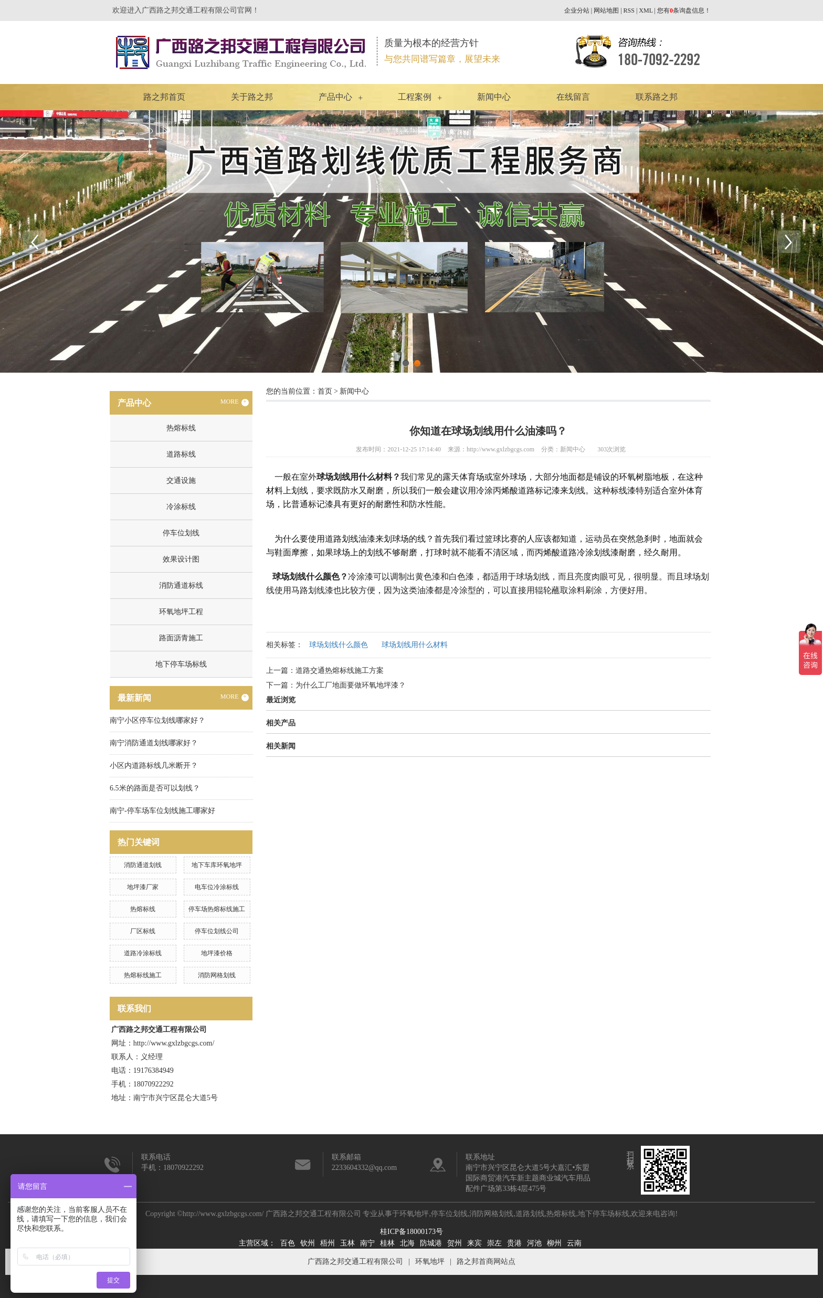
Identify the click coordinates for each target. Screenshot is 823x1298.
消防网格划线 (217, 975)
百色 (287, 1243)
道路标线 (181, 454)
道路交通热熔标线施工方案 (340, 670)
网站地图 (606, 10)
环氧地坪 (414, 1214)
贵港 (514, 1243)
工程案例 (414, 96)
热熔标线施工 (143, 975)
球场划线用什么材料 (415, 645)
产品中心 (335, 96)
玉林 (347, 1243)
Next (789, 241)
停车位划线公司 (217, 931)
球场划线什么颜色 (338, 645)
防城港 (431, 1243)
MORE (234, 402)
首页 (325, 391)
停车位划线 (181, 533)
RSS (629, 10)
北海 (407, 1243)
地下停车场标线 (181, 664)
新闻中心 (494, 96)
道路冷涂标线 (143, 953)
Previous (34, 241)
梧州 (327, 1243)
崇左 (494, 1243)
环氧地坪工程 (181, 612)
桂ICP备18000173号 (411, 1232)
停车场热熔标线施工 (216, 909)
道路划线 (530, 1214)
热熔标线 (181, 428)
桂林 (387, 1243)
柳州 (554, 1243)
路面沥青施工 (181, 638)
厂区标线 (142, 931)
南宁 (367, 1243)
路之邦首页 (164, 96)
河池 (534, 1243)
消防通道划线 (143, 865)
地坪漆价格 (217, 953)
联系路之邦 (657, 96)
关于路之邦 (252, 96)
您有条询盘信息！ (684, 10)
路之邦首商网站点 (486, 1261)
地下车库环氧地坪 (217, 865)
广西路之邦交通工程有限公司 (355, 1261)
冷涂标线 (181, 507)
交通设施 (181, 480)
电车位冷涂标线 (217, 887)
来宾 (474, 1243)
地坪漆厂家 (143, 887)
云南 (574, 1243)
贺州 (454, 1243)
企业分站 (576, 10)
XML (645, 10)
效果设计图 (181, 559)
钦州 (307, 1243)
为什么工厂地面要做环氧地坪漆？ (351, 685)
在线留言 (573, 96)
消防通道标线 (181, 585)
